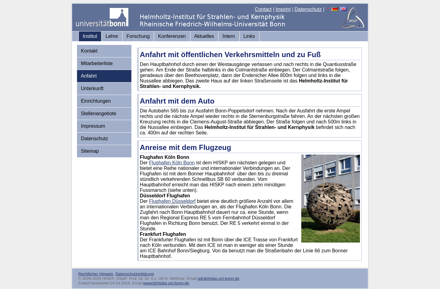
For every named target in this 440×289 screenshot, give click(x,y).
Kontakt (89, 50)
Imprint (283, 9)
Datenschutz (308, 9)
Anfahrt (89, 76)
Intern (228, 36)
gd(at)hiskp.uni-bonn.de (219, 278)
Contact (263, 9)
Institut (90, 36)
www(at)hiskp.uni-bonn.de (166, 283)
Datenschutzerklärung (134, 274)
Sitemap (90, 151)
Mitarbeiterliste (97, 63)
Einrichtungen (96, 101)
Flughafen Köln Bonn (172, 162)
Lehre (112, 36)
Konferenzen (172, 36)
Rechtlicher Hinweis (95, 274)
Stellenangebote (98, 113)
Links (249, 36)
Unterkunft (92, 88)
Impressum (93, 126)
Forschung (138, 36)
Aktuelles (204, 36)
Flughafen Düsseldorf (172, 201)
